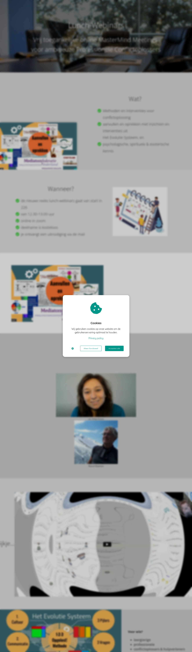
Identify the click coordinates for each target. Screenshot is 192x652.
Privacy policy (96, 338)
